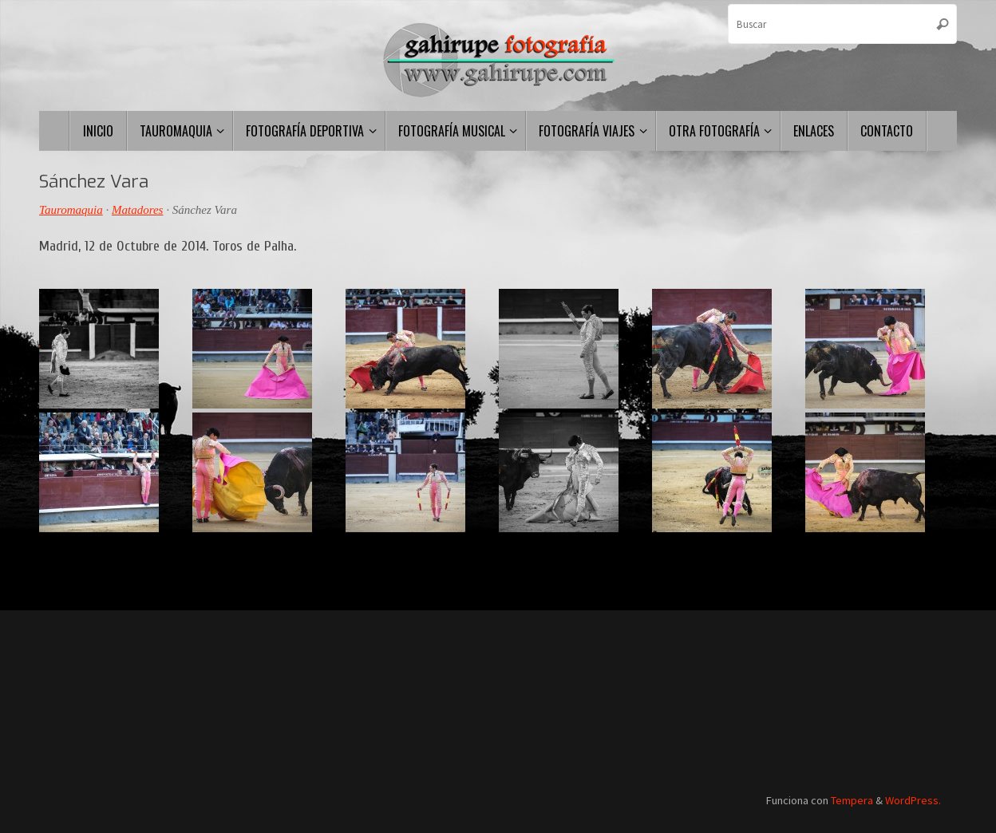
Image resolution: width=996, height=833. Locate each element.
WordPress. (913, 800)
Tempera (852, 800)
